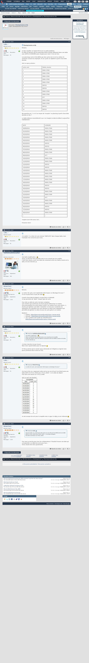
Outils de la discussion (56, 38)
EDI (56, 4)
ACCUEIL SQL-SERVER (10, 8)
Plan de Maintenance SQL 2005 (12, 489)
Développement (37, 16)
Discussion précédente (30, 464)
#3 (69, 251)
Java (45, 4)
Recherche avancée (83, 12)
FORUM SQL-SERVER (23, 8)
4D (7, 6)
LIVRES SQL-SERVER (73, 8)
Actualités (14, 456)
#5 (69, 326)
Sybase (71, 6)
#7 (69, 423)
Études (56, 1)
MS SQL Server (27, 16)
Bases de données (16, 16)
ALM (34, 4)
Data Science (24, 6)
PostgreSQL (60, 6)
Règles (33, 12)
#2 (69, 230)
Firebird (35, 6)
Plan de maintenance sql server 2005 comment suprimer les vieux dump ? (23, 478)
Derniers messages (5, 12)
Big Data (17, 6)
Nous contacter (50, 503)
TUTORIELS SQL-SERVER (47, 8)
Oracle (66, 6)
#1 (69, 41)
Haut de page (66, 503)
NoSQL (53, 6)
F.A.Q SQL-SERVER (34, 8)
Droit (62, 1)
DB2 (30, 6)
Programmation (62, 4)
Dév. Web (50, 4)
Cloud (27, 4)
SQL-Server (78, 6)
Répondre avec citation (55, 227)
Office (74, 4)
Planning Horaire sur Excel (11, 482)
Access (11, 6)
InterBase (41, 6)
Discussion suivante (44, 464)
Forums (8, 1)
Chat (33, 1)
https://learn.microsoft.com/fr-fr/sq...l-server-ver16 (45, 314)
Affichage (66, 38)
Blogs (28, 1)
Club (67, 1)
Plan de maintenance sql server (12, 492)
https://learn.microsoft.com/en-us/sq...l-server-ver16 (40, 319)
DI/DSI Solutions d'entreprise (16, 4)
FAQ (23, 1)
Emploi (49, 1)
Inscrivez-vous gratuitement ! (35, 10)
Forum (7, 16)
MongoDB (84, 6)
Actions (13, 12)
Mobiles (79, 4)
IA (31, 4)
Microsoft (39, 4)
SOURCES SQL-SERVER (60, 8)
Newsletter (41, 1)
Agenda (24, 12)
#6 (69, 357)
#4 (69, 283)
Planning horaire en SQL (21, 25)
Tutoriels (16, 1)
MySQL (48, 6)
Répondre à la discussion (11, 21)
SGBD (69, 4)
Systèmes (85, 4)
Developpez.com (59, 503)
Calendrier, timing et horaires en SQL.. (14, 485)
